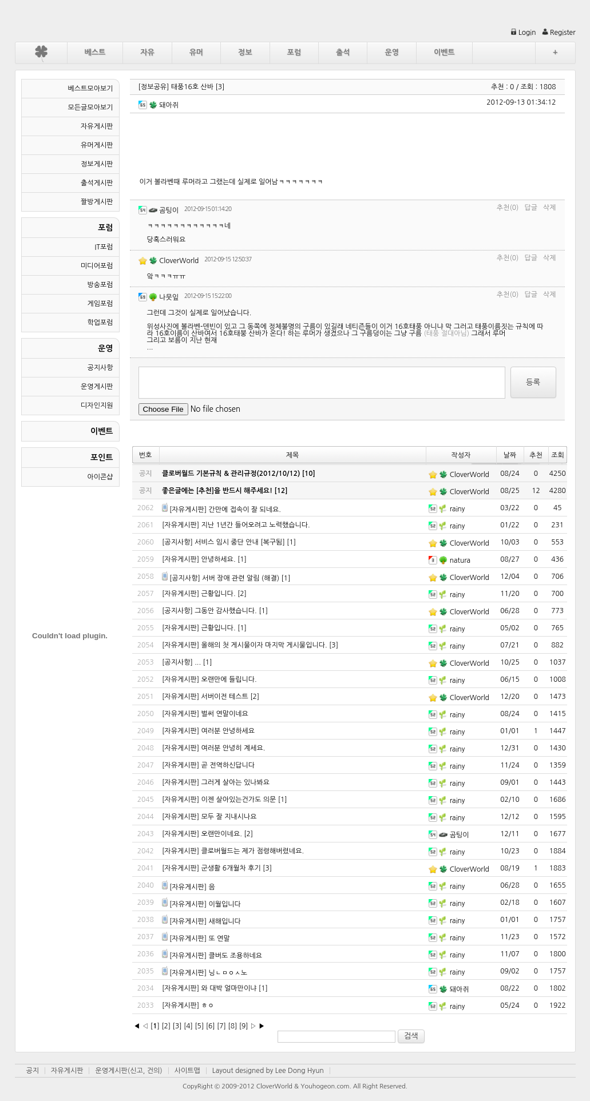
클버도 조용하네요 (235, 955)
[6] (210, 1026)
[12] (280, 490)
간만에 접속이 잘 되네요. (244, 509)
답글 (530, 207)
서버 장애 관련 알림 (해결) (240, 578)
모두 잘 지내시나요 (229, 816)
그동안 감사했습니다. (226, 610)
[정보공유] (153, 87)
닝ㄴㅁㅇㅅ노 (227, 972)
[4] (188, 1026)
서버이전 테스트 (224, 696)
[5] (199, 1026)
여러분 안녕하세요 (228, 731)
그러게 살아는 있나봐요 (235, 782)
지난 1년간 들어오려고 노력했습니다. (255, 525)
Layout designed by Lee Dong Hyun (268, 1070)
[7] (221, 1026)
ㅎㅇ (208, 1005)
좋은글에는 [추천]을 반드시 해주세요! (217, 490)
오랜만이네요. (221, 833)
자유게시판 (67, 1070)
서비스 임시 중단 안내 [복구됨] (240, 542)
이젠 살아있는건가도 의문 (238, 799)
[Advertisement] (348, 144)
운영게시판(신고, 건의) (128, 1070)
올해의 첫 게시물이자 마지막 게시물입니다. (264, 645)
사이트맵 (187, 1070)
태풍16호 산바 (192, 87)
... (198, 662)
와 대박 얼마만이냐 (229, 988)
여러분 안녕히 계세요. (233, 748)
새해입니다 (224, 921)
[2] (242, 593)
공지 (32, 1070)
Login (523, 32)
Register (559, 32)
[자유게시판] (188, 509)
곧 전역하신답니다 (228, 765)
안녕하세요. (218, 559)
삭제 (549, 207)
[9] (243, 1026)
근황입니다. (218, 593)
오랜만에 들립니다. (229, 679)
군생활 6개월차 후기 (231, 868)
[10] (308, 473)
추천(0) (508, 207)
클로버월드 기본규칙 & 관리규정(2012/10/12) (231, 473)
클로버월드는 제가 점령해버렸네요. (252, 851)
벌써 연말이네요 (224, 713)
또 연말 (218, 938)
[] (155, 1026)
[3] (219, 87)
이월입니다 (224, 904)
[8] (232, 1026)
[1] (291, 542)
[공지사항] (177, 542)
